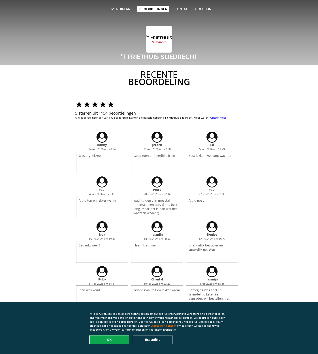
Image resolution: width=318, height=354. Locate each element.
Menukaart (121, 9)
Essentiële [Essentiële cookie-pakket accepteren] (152, 339)
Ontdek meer (218, 117)
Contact (182, 9)
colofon (203, 9)
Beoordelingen (153, 9)
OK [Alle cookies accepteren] (109, 339)
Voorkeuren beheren (163, 325)
